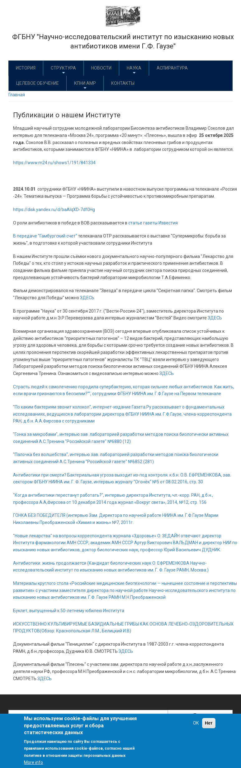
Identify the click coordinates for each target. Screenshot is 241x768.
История (25, 68)
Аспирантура (172, 68)
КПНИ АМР (85, 85)
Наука (134, 70)
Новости (101, 68)
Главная (16, 94)
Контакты (123, 83)
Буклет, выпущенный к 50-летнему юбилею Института (68, 610)
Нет (209, 723)
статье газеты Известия (153, 222)
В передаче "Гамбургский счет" (45, 235)
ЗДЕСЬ (87, 297)
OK (196, 723)
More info (33, 762)
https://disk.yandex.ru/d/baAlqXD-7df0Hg (54, 209)
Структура (63, 70)
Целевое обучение (37, 83)
